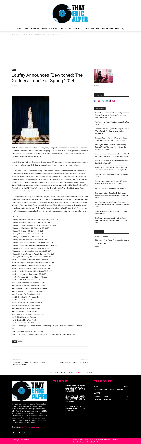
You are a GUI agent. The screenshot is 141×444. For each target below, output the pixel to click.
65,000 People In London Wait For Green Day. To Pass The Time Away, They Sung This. (75, 399)
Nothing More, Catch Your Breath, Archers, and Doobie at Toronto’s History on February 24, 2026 (111, 169)
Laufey (20, 341)
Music (19, 35)
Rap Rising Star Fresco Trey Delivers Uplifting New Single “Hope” (112, 123)
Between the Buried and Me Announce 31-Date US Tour (111, 175)
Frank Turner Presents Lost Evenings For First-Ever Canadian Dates (28, 363)
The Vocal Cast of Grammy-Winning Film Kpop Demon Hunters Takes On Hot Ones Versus (111, 139)
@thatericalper (85, 372)
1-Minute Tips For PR (102, 237)
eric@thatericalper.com (30, 427)
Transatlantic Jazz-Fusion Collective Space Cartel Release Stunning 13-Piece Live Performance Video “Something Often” (112, 115)
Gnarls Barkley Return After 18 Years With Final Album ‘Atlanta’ (111, 212)
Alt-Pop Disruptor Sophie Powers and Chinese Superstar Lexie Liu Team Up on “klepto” (111, 182)
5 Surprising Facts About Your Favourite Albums (112, 240)
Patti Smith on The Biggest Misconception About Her (75, 408)
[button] (123, 28)
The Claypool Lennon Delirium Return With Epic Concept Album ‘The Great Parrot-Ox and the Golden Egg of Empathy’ (111, 147)
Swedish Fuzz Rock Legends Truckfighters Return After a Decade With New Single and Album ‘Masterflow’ (112, 131)
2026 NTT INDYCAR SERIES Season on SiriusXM (111, 188)
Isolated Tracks (100, 243)
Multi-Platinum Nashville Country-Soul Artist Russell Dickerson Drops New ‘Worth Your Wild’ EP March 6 (112, 204)
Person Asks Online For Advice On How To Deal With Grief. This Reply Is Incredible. (75, 388)
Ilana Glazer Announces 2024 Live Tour (74, 362)
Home (14, 35)
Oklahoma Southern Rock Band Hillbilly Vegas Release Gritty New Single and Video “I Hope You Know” (111, 195)
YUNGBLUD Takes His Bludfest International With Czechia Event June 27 (111, 162)
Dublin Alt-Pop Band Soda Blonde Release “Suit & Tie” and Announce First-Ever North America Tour (112, 155)
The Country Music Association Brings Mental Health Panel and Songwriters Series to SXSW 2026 (111, 220)
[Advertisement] (70, 52)
